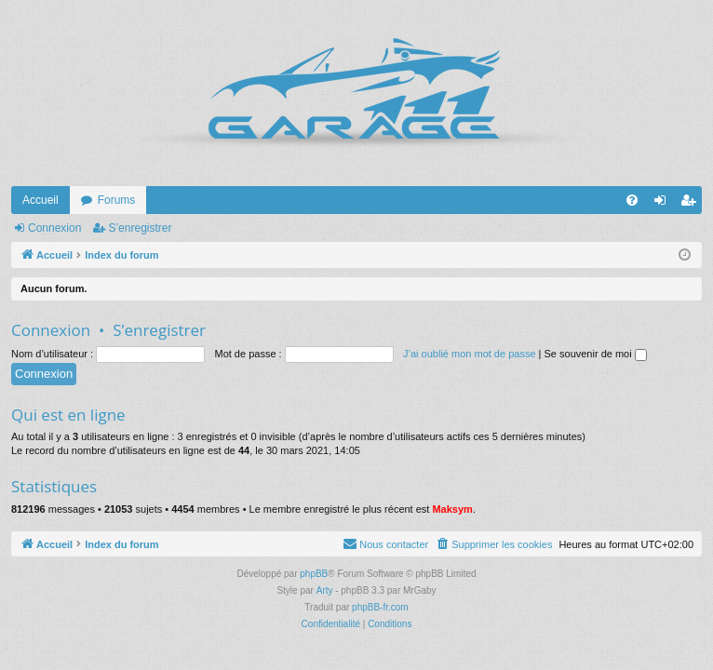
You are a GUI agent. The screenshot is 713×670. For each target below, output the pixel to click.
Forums (117, 200)
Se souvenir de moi (596, 353)
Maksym (452, 509)
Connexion (54, 227)
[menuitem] (632, 200)
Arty (324, 590)
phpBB (314, 574)
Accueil (40, 200)
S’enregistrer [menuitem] (692, 204)
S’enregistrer (139, 227)
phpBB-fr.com (380, 607)
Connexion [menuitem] (664, 204)
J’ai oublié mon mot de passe (469, 353)
